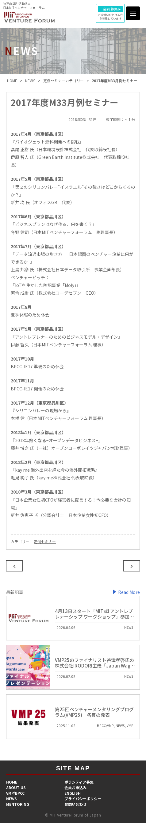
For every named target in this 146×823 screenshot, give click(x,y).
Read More (129, 592)
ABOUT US (16, 787)
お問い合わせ (75, 804)
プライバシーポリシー (82, 798)
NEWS (11, 798)
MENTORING (17, 804)
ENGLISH (72, 793)
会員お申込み (75, 787)
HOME (11, 782)
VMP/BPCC (15, 793)
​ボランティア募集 (79, 782)
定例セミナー (45, 541)
